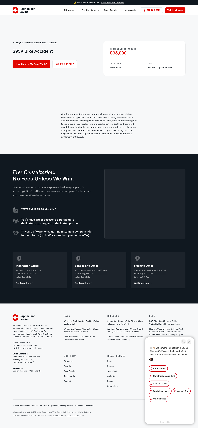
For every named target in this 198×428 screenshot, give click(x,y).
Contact (67, 381)
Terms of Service (73, 416)
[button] (70, 10)
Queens (110, 381)
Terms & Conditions (74, 405)
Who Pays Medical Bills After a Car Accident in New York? (79, 338)
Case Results (110, 10)
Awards (67, 366)
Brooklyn (110, 366)
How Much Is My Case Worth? (31, 64)
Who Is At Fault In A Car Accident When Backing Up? (81, 322)
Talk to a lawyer (175, 10)
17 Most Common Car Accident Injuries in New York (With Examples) (125, 338)
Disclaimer (89, 405)
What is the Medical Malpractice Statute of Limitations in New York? (82, 330)
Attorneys (68, 361)
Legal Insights (129, 10)
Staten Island (112, 386)
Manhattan (111, 376)
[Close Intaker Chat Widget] (189, 341)
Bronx (109, 361)
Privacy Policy (58, 405)
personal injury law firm (23, 328)
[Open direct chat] (183, 341)
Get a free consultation (112, 2)
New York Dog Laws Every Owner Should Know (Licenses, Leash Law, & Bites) (125, 330)
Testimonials (69, 376)
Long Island (112, 371)
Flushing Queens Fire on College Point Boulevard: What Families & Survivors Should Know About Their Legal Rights (166, 332)
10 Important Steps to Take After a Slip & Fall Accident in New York (125, 322)
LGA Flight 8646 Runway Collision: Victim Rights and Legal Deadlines (164, 322)
